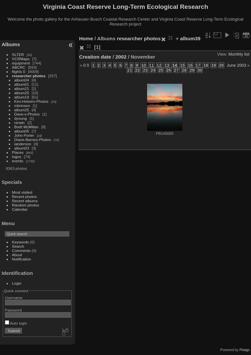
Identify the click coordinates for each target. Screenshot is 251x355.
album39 (190, 38)
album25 (21, 110)
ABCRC (18, 67)
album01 (21, 84)
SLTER (18, 54)
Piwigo (245, 350)
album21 (21, 88)
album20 (21, 93)
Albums (11, 44)
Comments (21, 250)
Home (86, 38)
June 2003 (236, 65)
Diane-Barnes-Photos (32, 139)
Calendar (20, 209)
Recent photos (24, 196)
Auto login (16, 323)
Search (18, 246)
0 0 (86, 65)
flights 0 (18, 71)
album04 (21, 80)
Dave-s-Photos (27, 114)
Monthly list (238, 54)
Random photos (25, 205)
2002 (120, 57)
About (17, 255)
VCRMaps (21, 59)
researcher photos (29, 76)
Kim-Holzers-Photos (31, 101)
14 (174, 65)
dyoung (20, 118)
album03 (21, 148)
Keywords (20, 242)
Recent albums (25, 201)
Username (14, 297)
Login (17, 283)
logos (16, 156)
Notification (21, 259)
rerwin (19, 122)
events (18, 161)
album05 (21, 131)
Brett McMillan (26, 127)
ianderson (22, 144)
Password (13, 310)
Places (18, 152)
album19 (21, 97)
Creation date (95, 57)
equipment (21, 63)
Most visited (22, 192)
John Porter (24, 135)
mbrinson (22, 105)
